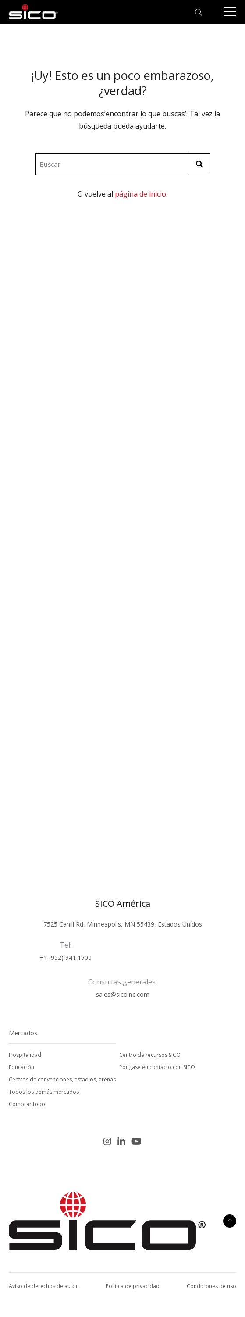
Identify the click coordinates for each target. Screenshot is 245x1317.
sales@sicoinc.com (122, 994)
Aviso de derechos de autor (43, 1286)
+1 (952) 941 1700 (66, 957)
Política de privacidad (133, 1286)
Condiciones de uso (211, 1286)
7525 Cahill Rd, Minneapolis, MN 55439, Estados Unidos (122, 924)
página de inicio (140, 194)
